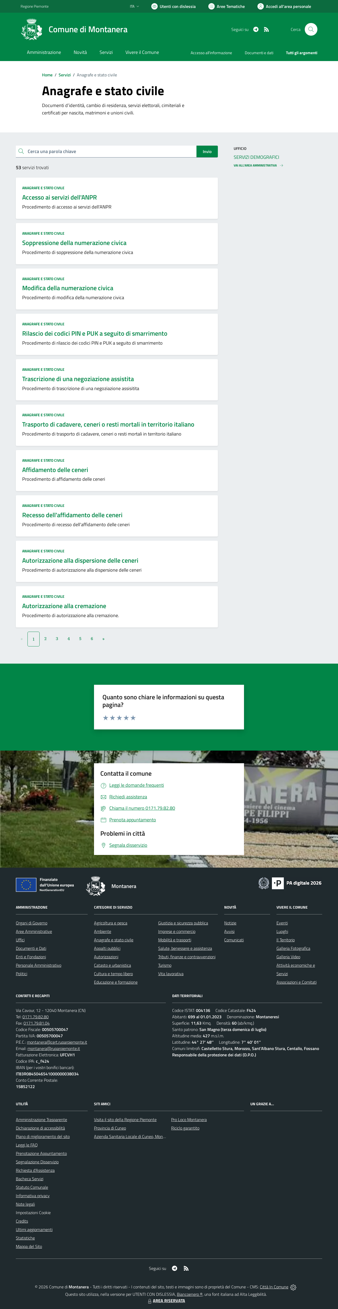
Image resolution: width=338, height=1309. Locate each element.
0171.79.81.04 (37, 1023)
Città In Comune (274, 1287)
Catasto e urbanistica (112, 965)
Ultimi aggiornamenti (34, 1229)
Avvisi (229, 931)
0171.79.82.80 (35, 1017)
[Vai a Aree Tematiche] (226, 6)
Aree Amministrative (34, 931)
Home (47, 75)
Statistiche (25, 1238)
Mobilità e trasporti (174, 940)
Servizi (65, 75)
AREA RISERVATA (166, 1300)
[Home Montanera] (74, 29)
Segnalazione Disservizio (37, 1162)
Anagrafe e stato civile (43, 188)
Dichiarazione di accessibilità (40, 1128)
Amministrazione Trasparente (41, 1119)
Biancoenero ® (190, 1294)
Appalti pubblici (107, 948)
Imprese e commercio (176, 931)
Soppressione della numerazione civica (74, 242)
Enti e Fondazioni (31, 957)
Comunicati (234, 940)
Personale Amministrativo (38, 965)
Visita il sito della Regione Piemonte (125, 1119)
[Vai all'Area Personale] (284, 6)
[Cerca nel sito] (311, 29)
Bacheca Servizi (29, 1179)
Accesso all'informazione (211, 53)
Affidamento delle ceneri (55, 469)
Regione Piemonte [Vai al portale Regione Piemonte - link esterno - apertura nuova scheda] (35, 6)
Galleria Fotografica (293, 948)
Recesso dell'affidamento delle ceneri (72, 515)
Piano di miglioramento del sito (43, 1136)
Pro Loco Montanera (189, 1119)
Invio (207, 151)
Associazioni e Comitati (296, 982)
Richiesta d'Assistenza (35, 1170)
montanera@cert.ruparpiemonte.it (57, 1042)
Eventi (282, 923)
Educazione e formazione (116, 982)
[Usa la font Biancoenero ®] (173, 6)
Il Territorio (285, 940)
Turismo (164, 965)
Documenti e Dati (31, 948)
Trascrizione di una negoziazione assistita (78, 378)
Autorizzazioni (106, 957)
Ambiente (102, 931)
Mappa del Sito (29, 1246)
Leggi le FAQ (27, 1145)
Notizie (230, 923)
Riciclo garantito (185, 1128)
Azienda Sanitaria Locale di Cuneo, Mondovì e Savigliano (143, 1136)
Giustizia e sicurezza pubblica (183, 923)
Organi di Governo (31, 923)
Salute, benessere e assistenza (185, 948)
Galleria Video (288, 957)
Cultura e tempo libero (113, 973)
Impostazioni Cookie (33, 1212)
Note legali (25, 1204)
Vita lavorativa (171, 973)
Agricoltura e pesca (110, 923)
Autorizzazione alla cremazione (64, 605)
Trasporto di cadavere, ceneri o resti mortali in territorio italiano (108, 424)
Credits (22, 1221)
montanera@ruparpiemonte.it (53, 1048)
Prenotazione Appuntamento (41, 1153)
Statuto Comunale (32, 1187)
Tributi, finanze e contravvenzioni (186, 957)
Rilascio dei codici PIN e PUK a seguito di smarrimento (94, 333)
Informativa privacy (33, 1195)
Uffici (20, 940)
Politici (21, 973)
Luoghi (282, 931)
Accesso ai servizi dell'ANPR (59, 197)
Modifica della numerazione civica (67, 288)
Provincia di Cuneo (110, 1128)
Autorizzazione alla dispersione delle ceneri (80, 560)
